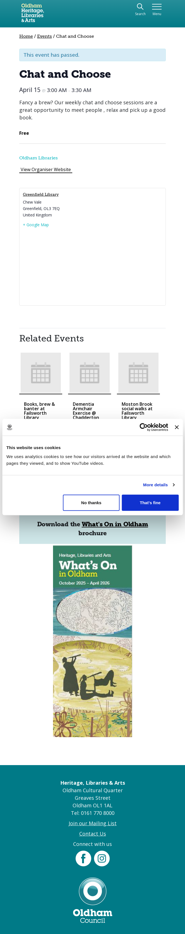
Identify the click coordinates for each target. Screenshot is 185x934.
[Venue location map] (92, 266)
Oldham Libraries (38, 158)
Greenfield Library (41, 194)
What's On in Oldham (115, 524)
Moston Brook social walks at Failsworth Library (137, 411)
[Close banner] (177, 427)
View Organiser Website (46, 169)
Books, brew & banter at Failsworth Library (39, 411)
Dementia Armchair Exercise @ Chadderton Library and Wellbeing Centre (86, 417)
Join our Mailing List (93, 823)
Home (26, 36)
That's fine (150, 502)
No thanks (91, 502)
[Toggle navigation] (157, 9)
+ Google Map (36, 224)
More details (155, 484)
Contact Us (92, 833)
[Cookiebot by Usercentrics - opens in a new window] (143, 427)
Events (44, 36)
